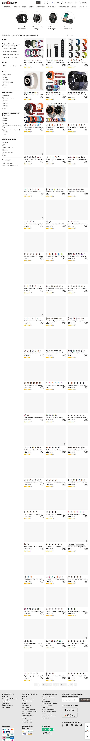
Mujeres (24, 6)
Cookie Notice (46, 701)
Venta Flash (17, 6)
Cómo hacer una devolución (27, 702)
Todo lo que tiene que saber (48, 698)
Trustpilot (46, 726)
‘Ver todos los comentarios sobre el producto (30, 712)
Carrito (88, 725)
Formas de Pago (27, 722)
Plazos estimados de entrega (28, 717)
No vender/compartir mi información (49, 717)
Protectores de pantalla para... (11, 54)
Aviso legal (5, 703)
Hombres (31, 6)
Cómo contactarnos (27, 699)
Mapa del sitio (6, 707)
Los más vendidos (40, 6)
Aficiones (73, 6)
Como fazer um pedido (28, 709)
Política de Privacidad (48, 709)
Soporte (87, 737)
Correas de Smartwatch (9, 48)
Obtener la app (87, 732)
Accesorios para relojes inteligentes (29, 35)
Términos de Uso (47, 714)
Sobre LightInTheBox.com (9, 699)
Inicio (4, 35)
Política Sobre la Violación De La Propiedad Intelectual (49, 705)
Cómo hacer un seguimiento (26, 706)
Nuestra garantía (27, 720)
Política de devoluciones (49, 711)
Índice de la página (7, 705)
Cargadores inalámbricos (10, 57)
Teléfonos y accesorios (13, 35)
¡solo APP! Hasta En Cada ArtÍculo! (48, 2)
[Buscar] (27, 2)
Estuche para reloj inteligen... (11, 51)
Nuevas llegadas (51, 6)
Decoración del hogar (63, 6)
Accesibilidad (6, 701)
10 (71, 685)
